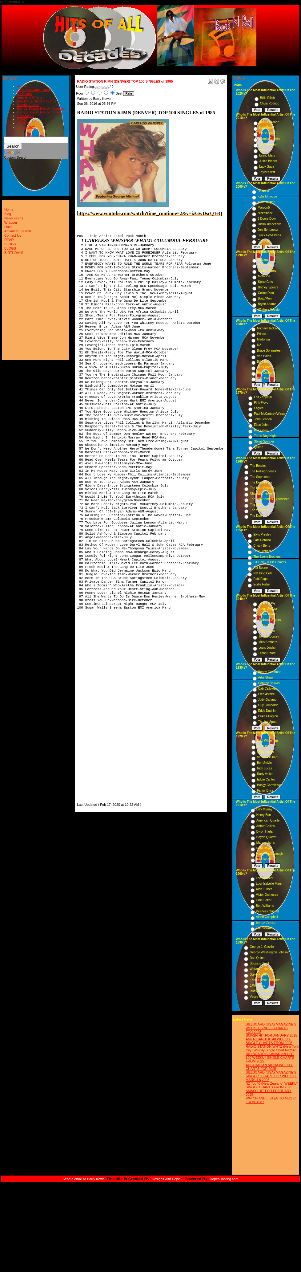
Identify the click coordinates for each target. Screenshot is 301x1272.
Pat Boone (260, 567)
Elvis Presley (262, 534)
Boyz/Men (264, 298)
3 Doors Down (267, 218)
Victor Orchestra (267, 894)
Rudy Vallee (265, 774)
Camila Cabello (269, 139)
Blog (7, 214)
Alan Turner (264, 889)
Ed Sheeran (267, 133)
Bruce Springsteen (269, 350)
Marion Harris (265, 842)
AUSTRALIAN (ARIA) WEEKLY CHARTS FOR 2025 (269, 1066)
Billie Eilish (267, 98)
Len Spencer (265, 878)
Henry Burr (263, 815)
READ (22, 119)
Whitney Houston (269, 309)
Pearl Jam (265, 265)
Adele (263, 150)
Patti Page (260, 579)
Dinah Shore (267, 653)
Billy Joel (263, 361)
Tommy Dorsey (269, 636)
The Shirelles (259, 510)
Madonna (263, 339)
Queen (258, 447)
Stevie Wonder (264, 441)
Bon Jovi (263, 378)
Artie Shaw (265, 677)
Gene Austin (265, 751)
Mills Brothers (268, 642)
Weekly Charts (28, 105)
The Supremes (260, 477)
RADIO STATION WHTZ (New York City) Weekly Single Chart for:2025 (272, 1048)
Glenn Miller (267, 614)
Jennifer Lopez (268, 229)
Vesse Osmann (260, 996)
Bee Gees (260, 430)
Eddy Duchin (267, 710)
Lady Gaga (266, 166)
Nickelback (265, 213)
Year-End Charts (29, 97)
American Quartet (268, 820)
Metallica (264, 276)
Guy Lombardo (268, 705)
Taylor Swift (267, 172)
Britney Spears (268, 287)
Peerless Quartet (267, 911)
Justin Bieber (268, 161)
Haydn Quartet (266, 837)
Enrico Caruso (265, 922)
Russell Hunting (260, 991)
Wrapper (10, 222)
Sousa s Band (259, 963)
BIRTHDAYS (26, 127)
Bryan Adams (267, 304)
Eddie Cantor (266, 779)
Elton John (261, 424)
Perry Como (267, 631)
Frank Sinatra (268, 608)
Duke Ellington (268, 716)
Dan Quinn (257, 958)
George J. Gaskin (262, 946)
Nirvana (263, 259)
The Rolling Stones (263, 471)
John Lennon (263, 419)
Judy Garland (267, 699)
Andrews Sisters (270, 620)
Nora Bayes (264, 848)
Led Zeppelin (263, 397)
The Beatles (258, 465)
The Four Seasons (262, 488)
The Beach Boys (261, 482)
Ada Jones (263, 859)
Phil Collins (264, 372)
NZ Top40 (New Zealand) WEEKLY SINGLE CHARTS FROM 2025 (272, 1085)
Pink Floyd (261, 402)
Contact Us (25, 116)
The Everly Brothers (266, 556)
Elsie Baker (264, 900)
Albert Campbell (267, 917)
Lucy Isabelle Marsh (269, 883)
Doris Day (265, 625)
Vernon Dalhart (267, 757)
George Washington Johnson (269, 952)
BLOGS (23, 123)
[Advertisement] (95, 709)
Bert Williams (265, 905)
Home (21, 86)
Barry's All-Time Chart (33, 90)
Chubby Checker (261, 493)
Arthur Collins (265, 826)
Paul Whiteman (267, 740)
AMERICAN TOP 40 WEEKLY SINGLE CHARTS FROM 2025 (269, 1041)
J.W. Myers (257, 985)
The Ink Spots (267, 722)
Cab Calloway (267, 688)
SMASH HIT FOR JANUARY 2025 (271, 1035)
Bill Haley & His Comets (269, 562)
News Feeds (13, 218)
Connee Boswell (269, 683)
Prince (261, 334)
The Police (264, 367)
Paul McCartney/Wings (269, 413)
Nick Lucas (264, 768)
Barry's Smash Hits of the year (40, 112)
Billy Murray (264, 809)
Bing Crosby (267, 603)
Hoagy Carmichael (269, 785)
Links (8, 227)
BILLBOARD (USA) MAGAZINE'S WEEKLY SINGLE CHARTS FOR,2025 (271, 1028)
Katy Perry (266, 127)
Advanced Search (17, 231)
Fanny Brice (265, 790)
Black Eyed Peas (269, 235)
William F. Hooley (261, 969)
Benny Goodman (269, 672)
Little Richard (262, 551)
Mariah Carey (267, 270)
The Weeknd (268, 144)
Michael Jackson (268, 328)
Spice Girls (265, 281)
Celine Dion (266, 293)
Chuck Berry (261, 545)
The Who (256, 504)
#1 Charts (24, 94)
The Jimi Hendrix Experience (269, 499)
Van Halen (264, 356)
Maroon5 (264, 207)
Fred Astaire (266, 694)
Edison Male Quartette (265, 980)
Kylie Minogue (267, 196)
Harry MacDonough (269, 853)
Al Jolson (263, 746)
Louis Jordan (267, 647)
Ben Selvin (264, 762)
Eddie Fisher (262, 584)
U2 (259, 345)
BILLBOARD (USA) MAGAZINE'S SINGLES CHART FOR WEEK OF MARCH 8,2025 (271, 1076)
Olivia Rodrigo (269, 103)
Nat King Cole (262, 573)
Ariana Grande (269, 122)
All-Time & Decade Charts (36, 101)
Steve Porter (258, 974)
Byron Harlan (265, 831)
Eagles (258, 408)
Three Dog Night (265, 436)
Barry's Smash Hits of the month (41, 108)
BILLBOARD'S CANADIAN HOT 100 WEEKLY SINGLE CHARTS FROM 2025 (270, 1057)
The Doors (257, 515)
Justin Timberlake (270, 224)
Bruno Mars (267, 155)
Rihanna (263, 191)
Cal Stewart (264, 928)
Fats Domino (262, 540)
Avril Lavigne (266, 202)
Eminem (263, 241)
